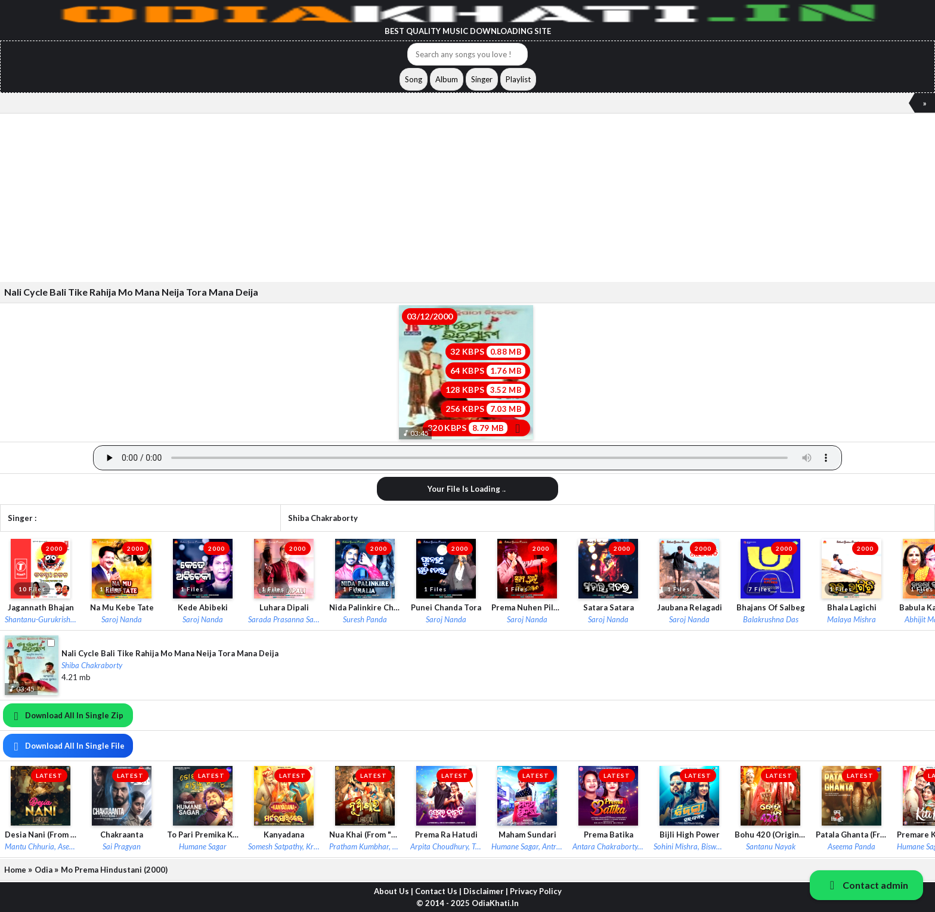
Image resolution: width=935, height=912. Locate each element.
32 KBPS (487, 352)
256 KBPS (485, 409)
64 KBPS (487, 371)
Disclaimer (483, 891)
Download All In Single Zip (66, 715)
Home (15, 869)
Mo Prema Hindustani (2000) (114, 869)
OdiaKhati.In (495, 903)
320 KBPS (476, 428)
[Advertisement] (358, 197)
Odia (43, 869)
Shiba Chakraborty (323, 518)
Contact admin (866, 885)
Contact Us (436, 891)
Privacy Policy (536, 891)
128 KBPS (485, 390)
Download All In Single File (67, 745)
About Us (391, 891)
